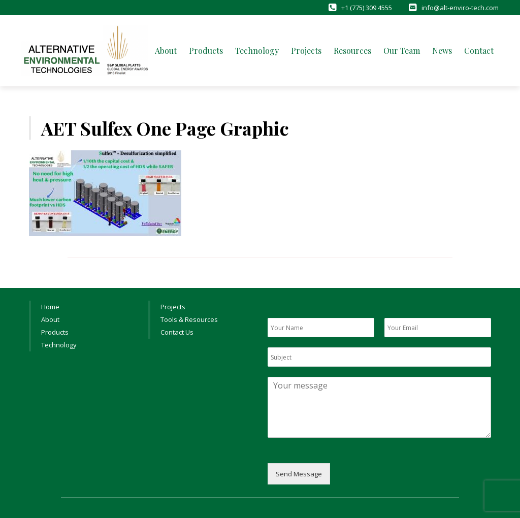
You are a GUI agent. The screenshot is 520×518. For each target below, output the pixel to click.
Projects (306, 50)
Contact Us (176, 332)
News (442, 50)
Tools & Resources (189, 319)
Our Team (401, 50)
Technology (257, 50)
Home (50, 306)
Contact (479, 50)
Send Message (299, 473)
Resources (352, 50)
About (166, 50)
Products (206, 50)
